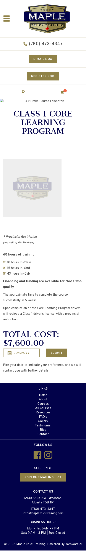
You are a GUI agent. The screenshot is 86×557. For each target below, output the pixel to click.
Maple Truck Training (30, 544)
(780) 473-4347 (46, 44)
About (43, 400)
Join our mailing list (43, 477)
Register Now (43, 76)
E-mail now (43, 59)
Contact (43, 434)
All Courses (43, 408)
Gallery (43, 421)
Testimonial (43, 426)
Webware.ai (73, 544)
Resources (43, 413)
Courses (43, 404)
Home (43, 395)
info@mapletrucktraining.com (43, 513)
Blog (43, 430)
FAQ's (43, 417)
